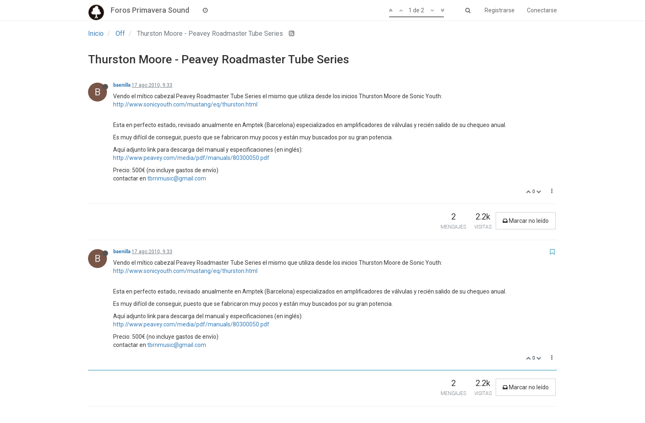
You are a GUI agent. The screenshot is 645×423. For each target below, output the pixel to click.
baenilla (121, 85)
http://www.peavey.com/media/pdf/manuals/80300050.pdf (191, 158)
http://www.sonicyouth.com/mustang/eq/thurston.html (185, 104)
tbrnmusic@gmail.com (176, 178)
